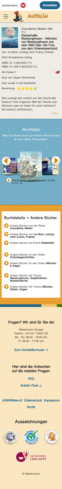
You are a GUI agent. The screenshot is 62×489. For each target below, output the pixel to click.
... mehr (53, 113)
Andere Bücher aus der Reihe (27, 226)
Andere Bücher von (32, 235)
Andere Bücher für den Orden (27, 255)
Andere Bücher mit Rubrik (32, 242)
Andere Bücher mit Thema (28, 276)
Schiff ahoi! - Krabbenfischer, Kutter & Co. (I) (33, 181)
